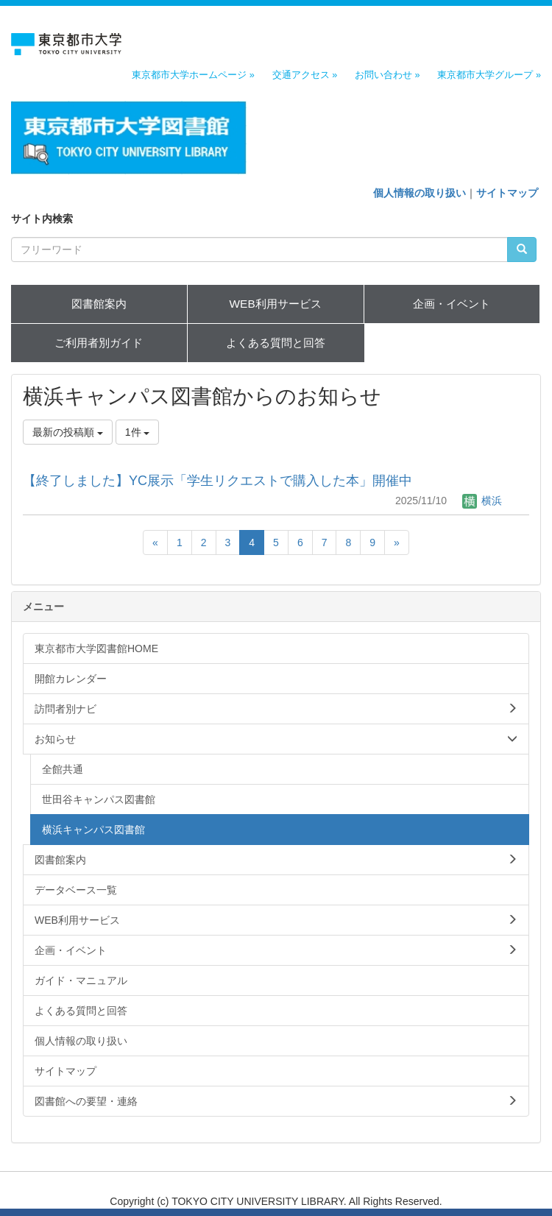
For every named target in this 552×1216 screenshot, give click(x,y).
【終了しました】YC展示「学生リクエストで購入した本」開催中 (217, 480)
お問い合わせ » (387, 75)
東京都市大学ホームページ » (193, 75)
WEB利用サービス (276, 303)
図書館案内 (99, 303)
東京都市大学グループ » (489, 75)
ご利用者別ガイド (98, 342)
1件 (137, 432)
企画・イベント (451, 303)
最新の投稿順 (67, 432)
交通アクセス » (305, 75)
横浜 (482, 500)
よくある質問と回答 (275, 342)
